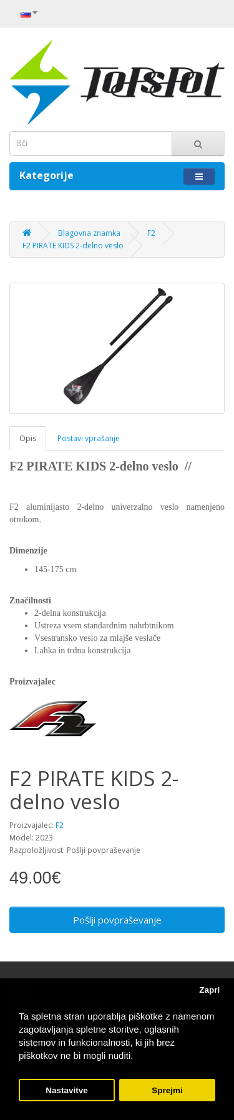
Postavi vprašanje (88, 438)
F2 (151, 233)
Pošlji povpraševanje (117, 919)
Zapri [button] (209, 990)
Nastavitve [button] (67, 1090)
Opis (27, 438)
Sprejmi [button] (167, 1090)
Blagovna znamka (89, 233)
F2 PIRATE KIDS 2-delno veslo (73, 245)
